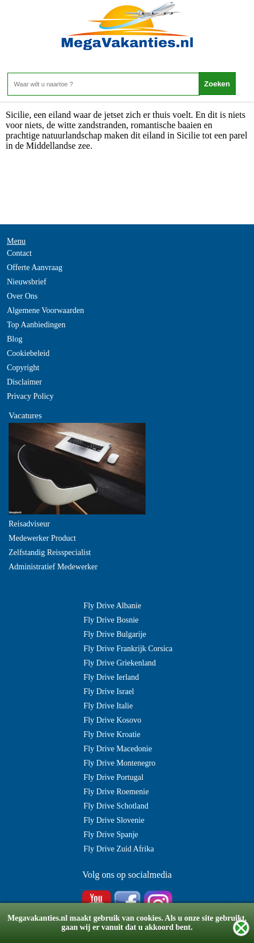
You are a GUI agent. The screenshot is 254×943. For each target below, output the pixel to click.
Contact (19, 253)
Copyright (23, 367)
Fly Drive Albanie (112, 605)
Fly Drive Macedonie (117, 748)
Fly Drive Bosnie (110, 620)
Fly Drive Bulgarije (114, 634)
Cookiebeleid (28, 353)
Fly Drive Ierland (111, 677)
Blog (14, 339)
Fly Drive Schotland (115, 806)
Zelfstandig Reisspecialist (50, 552)
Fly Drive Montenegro (119, 763)
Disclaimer (24, 382)
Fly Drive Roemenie (115, 791)
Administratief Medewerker (53, 566)
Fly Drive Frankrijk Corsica (127, 648)
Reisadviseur (29, 524)
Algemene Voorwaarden (45, 310)
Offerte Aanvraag (34, 267)
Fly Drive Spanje (110, 834)
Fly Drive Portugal (113, 777)
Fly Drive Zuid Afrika (118, 849)
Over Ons (22, 296)
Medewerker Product (42, 538)
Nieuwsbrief (26, 282)
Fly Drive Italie (107, 706)
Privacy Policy (30, 396)
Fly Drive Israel (108, 691)
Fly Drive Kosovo (112, 720)
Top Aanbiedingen (36, 324)
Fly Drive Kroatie (111, 734)
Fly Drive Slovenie (113, 820)
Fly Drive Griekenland (119, 663)
